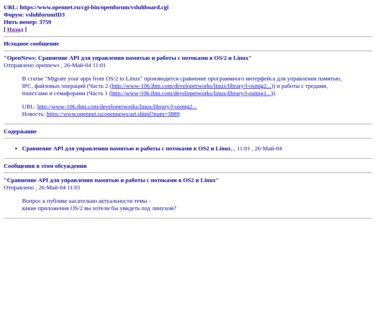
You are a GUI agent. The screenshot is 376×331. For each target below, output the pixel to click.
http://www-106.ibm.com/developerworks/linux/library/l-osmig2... (191, 85)
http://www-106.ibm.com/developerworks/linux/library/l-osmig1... (191, 93)
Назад (15, 29)
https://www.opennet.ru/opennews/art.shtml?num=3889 (112, 113)
